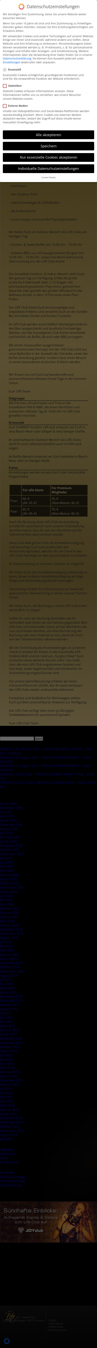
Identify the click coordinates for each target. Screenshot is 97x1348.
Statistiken (13, 85)
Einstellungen (11, 61)
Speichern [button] (49, 145)
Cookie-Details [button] (48, 176)
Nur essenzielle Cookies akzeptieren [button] (48, 156)
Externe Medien (16, 105)
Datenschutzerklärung (17, 57)
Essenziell (13, 69)
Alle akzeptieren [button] (48, 133)
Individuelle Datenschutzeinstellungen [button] (48, 167)
